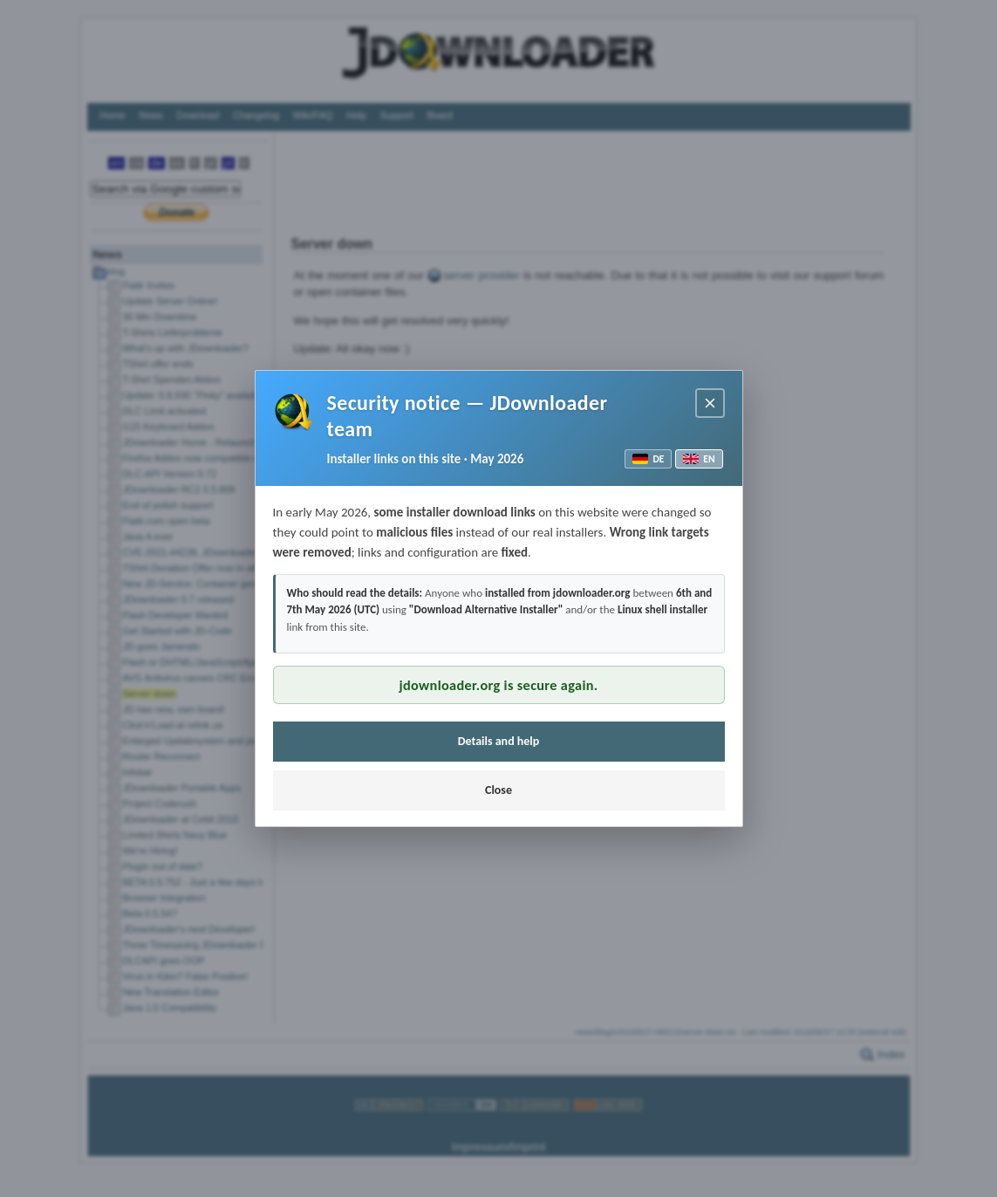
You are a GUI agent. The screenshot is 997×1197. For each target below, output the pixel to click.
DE (648, 459)
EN (698, 459)
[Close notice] (710, 403)
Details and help (499, 741)
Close (498, 790)
